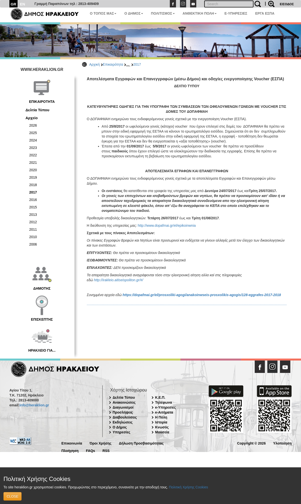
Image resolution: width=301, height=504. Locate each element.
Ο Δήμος (120, 427)
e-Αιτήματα (164, 412)
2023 (33, 148)
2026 (33, 125)
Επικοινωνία (71, 443)
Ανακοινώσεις (124, 402)
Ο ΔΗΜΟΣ (133, 13)
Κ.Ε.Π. (160, 397)
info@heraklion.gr (34, 405)
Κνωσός (162, 427)
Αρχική (94, 64)
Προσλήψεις (123, 412)
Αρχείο (31, 118)
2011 (33, 229)
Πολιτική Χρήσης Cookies (188, 487)
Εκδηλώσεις (123, 422)
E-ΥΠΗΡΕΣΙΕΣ (236, 13)
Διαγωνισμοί (123, 407)
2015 (33, 207)
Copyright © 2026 (251, 443)
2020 (33, 170)
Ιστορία (161, 422)
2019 (33, 177)
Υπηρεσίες (121, 432)
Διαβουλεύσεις (125, 417)
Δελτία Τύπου (37, 110)
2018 (33, 185)
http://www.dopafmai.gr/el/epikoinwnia (167, 225)
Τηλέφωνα (163, 402)
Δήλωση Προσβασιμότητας (141, 443)
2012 (33, 222)
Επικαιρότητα (113, 64)
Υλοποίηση (282, 443)
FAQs (90, 450)
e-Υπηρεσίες (165, 407)
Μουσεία (162, 432)
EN (22, 4)
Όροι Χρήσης (101, 443)
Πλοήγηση (69, 450)
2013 (33, 215)
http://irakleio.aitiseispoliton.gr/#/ (118, 280)
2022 (33, 155)
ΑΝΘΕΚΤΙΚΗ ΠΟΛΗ (200, 13)
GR (13, 4)
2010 (33, 237)
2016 (33, 200)
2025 (33, 133)
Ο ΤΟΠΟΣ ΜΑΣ (103, 13)
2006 (33, 244)
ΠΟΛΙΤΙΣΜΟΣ (163, 13)
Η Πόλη (161, 417)
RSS (106, 450)
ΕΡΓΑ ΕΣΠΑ (265, 13)
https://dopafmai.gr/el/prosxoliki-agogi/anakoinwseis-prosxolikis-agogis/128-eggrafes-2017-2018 (202, 295)
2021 (33, 163)
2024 (33, 140)
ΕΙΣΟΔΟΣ (287, 4)
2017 (137, 64)
